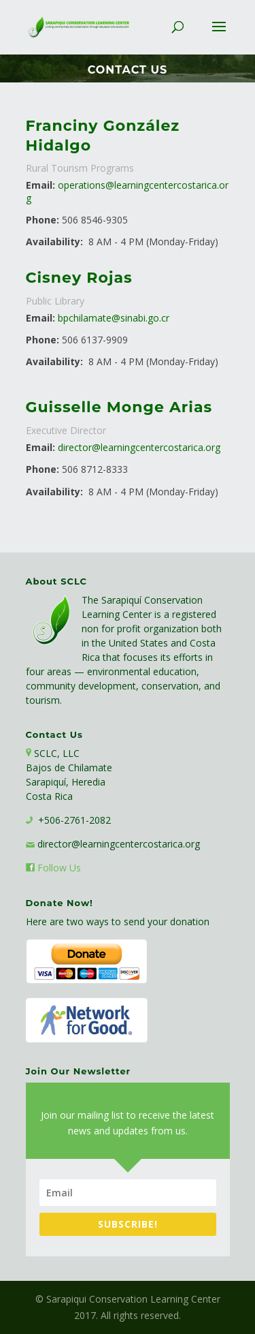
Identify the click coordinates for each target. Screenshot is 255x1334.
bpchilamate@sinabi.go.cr (113, 317)
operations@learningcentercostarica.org (127, 191)
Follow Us (59, 867)
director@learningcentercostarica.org (139, 447)
